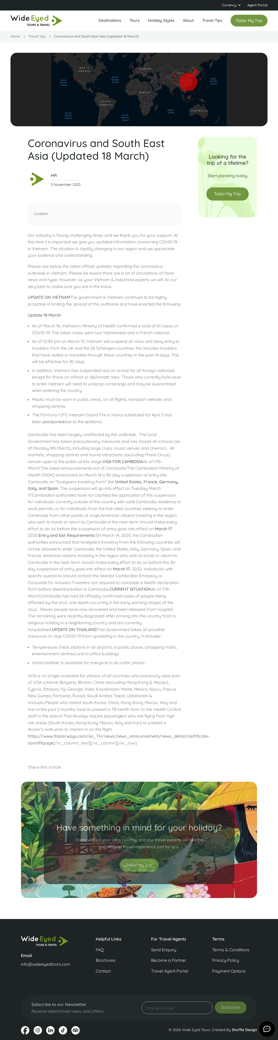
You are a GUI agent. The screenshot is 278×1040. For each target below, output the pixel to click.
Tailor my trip (249, 20)
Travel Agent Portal (169, 971)
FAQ (100, 949)
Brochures (105, 960)
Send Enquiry (163, 949)
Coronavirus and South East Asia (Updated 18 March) (96, 36)
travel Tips (37, 36)
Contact (103, 971)
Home (15, 36)
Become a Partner (168, 960)
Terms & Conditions (230, 949)
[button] (231, 5)
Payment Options (229, 971)
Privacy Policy (225, 960)
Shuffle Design (244, 1029)
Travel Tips (212, 20)
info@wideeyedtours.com (45, 964)
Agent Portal (257, 5)
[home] (36, 21)
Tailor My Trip (227, 193)
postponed (53, 424)
